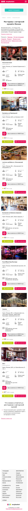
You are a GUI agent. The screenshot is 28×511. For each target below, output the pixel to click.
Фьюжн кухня (16, 39)
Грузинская (18, 495)
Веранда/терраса (6, 480)
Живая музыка (5, 497)
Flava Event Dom (7, 62)
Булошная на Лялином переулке (11, 212)
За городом (5, 489)
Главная (4, 17)
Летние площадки (18, 37)
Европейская (19, 489)
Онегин (4, 309)
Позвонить (9, 92)
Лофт (3, 478)
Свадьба (18, 473)
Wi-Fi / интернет (6, 495)
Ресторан (4, 473)
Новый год (18, 475)
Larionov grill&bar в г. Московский (12, 162)
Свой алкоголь (5, 487)
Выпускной (18, 478)
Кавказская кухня (16, 41)
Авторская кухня (16, 17)
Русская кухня (5, 42)
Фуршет (9, 39)
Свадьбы (3, 39)
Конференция (19, 482)
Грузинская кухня (6, 41)
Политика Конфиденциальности (14, 508)
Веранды (10, 37)
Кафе (3, 475)
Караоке (4, 493)
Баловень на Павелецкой (9, 113)
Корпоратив (19, 480)
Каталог (9, 17)
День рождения (20, 476)
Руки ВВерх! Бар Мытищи (9, 262)
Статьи (4, 500)
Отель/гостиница (6, 476)
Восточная (18, 497)
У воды (4, 491)
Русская (18, 487)
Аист (3, 363)
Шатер (4, 482)
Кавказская (18, 491)
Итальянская (19, 493)
